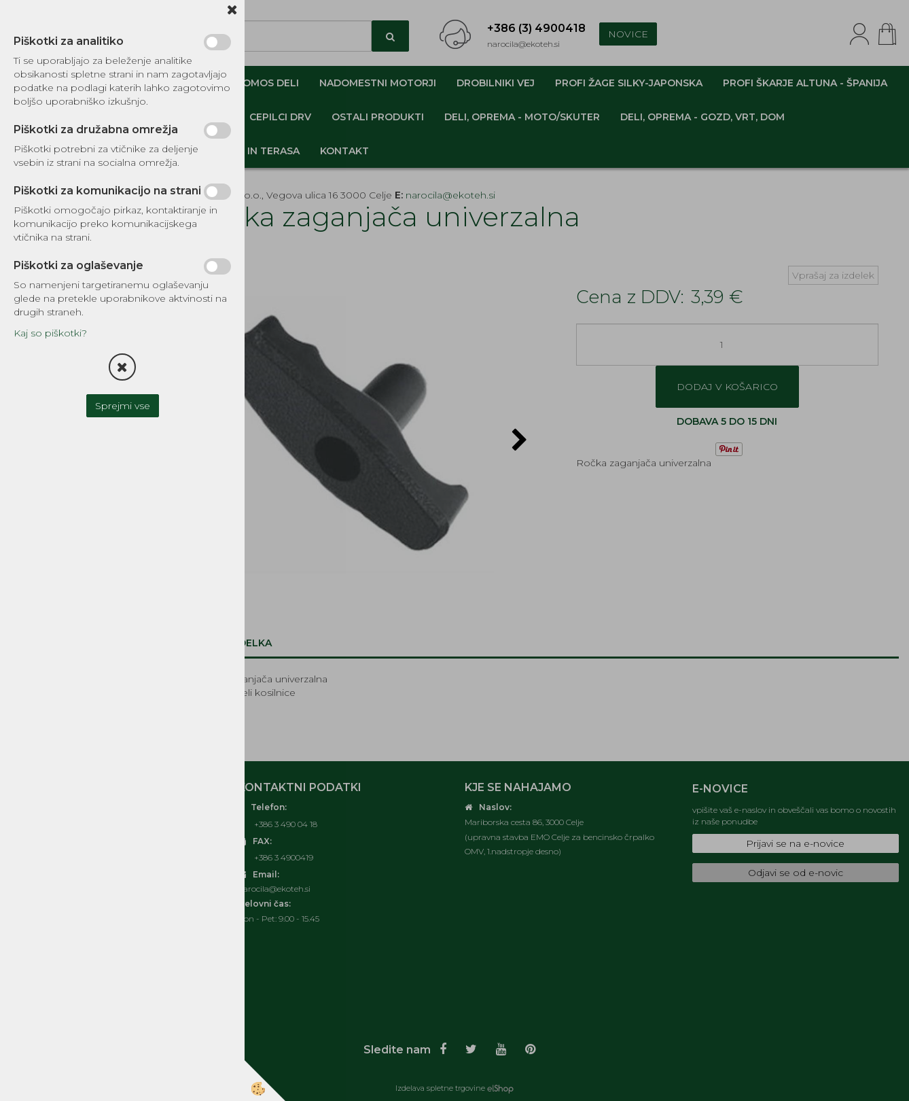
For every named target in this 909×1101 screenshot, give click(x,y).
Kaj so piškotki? (50, 333)
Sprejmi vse (122, 406)
